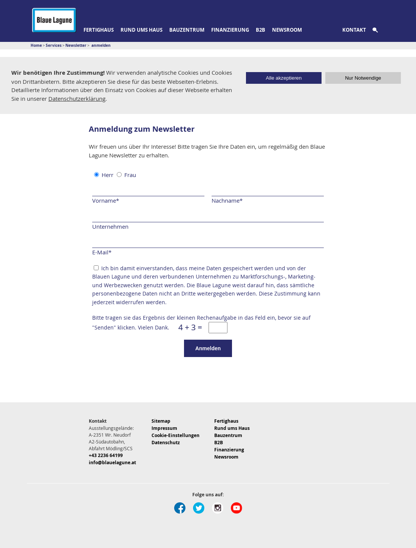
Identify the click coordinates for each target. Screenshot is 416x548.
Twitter (198, 508)
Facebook (180, 508)
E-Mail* (101, 252)
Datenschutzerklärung (76, 98)
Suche (380, 30)
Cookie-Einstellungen (175, 435)
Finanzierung (230, 29)
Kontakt (354, 29)
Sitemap (161, 421)
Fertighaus (99, 29)
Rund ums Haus (141, 29)
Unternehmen (110, 226)
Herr (107, 175)
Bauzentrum (186, 29)
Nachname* (227, 200)
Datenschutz (166, 442)
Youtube (236, 508)
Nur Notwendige (363, 78)
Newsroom (287, 29)
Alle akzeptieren (284, 78)
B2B (260, 29)
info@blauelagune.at (112, 462)
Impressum (164, 428)
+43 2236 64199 (106, 455)
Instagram (217, 508)
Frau (130, 175)
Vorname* (105, 200)
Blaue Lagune (54, 20)
